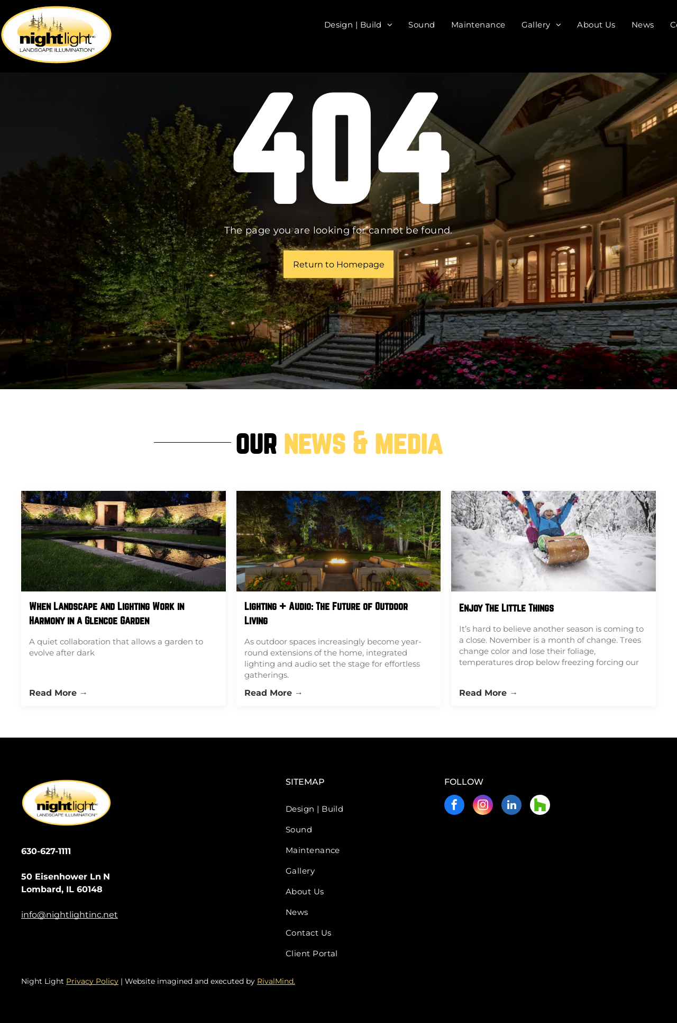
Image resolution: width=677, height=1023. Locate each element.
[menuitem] (358, 24)
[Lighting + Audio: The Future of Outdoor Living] (338, 541)
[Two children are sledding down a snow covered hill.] (553, 541)
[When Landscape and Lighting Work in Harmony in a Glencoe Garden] (123, 541)
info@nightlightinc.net (69, 915)
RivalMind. (276, 981)
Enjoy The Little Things (506, 608)
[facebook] (454, 806)
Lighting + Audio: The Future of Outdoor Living (326, 613)
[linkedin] (511, 806)
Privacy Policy (92, 981)
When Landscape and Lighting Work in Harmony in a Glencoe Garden (106, 613)
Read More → (58, 693)
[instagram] (483, 806)
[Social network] (540, 806)
